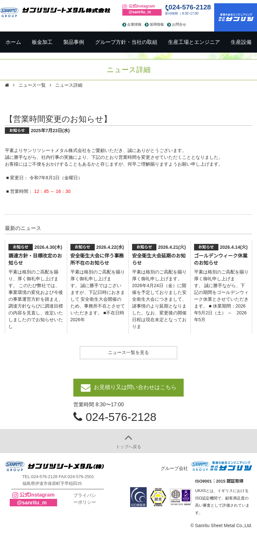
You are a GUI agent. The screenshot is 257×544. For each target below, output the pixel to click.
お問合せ (179, 24)
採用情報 (157, 24)
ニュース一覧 (32, 85)
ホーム (13, 42)
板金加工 (42, 42)
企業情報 (134, 24)
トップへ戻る (128, 446)
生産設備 (241, 42)
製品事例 (73, 42)
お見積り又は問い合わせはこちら (135, 387)
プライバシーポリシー (84, 499)
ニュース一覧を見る (128, 352)
